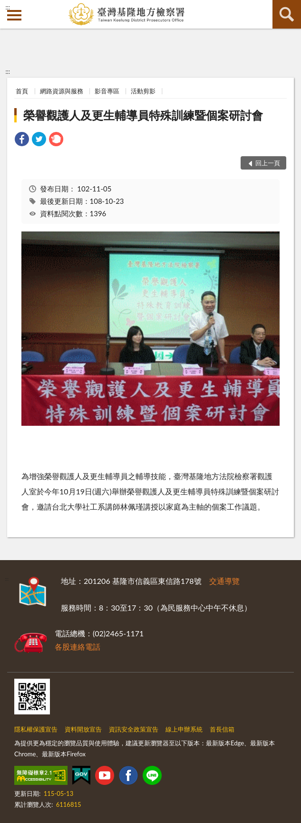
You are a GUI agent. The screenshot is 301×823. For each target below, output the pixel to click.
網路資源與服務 (61, 91)
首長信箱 (222, 729)
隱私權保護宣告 (36, 729)
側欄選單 (14, 15)
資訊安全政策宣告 (133, 729)
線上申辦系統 (184, 729)
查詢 (286, 14)
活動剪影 (143, 91)
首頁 (22, 91)
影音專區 (107, 91)
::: (7, 7)
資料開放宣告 (83, 729)
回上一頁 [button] (267, 163)
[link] (22, 140)
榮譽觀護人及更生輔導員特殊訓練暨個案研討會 (143, 115)
